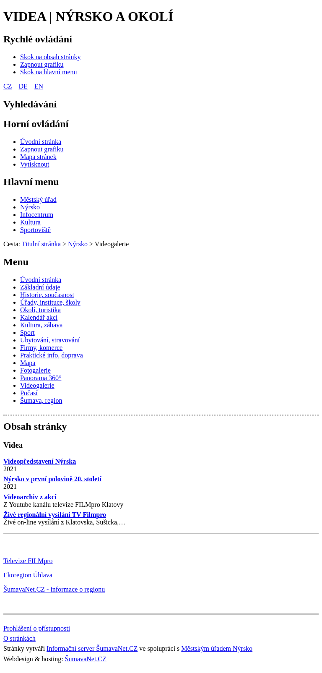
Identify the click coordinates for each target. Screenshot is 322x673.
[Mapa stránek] (38, 156)
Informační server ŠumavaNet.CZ (92, 648)
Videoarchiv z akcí (29, 497)
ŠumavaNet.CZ (85, 659)
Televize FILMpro (28, 560)
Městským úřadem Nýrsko (216, 648)
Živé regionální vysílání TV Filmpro (54, 514)
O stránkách (19, 638)
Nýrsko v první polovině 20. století (52, 479)
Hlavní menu (31, 181)
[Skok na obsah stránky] (50, 56)
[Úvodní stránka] (40, 141)
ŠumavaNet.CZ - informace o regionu (54, 589)
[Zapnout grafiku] (42, 64)
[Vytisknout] (34, 164)
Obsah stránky (35, 426)
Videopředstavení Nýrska (39, 461)
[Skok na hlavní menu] (48, 72)
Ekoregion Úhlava (27, 575)
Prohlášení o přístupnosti (36, 628)
